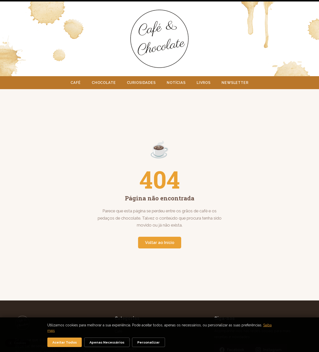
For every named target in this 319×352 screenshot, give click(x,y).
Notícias (176, 82)
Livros (204, 82)
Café (75, 82)
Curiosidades (141, 82)
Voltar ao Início (159, 242)
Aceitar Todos (64, 342)
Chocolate (104, 82)
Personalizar (148, 342)
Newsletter (235, 82)
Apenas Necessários (106, 342)
